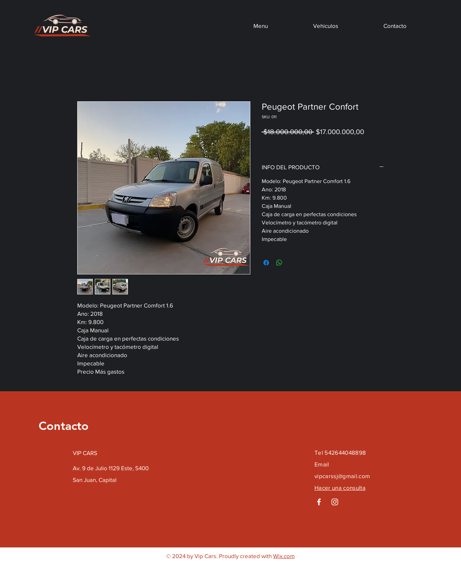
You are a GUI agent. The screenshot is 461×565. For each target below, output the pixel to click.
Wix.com (284, 556)
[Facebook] (318, 501)
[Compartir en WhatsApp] (279, 263)
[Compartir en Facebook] (266, 263)
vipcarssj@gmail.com (342, 476)
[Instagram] (334, 501)
